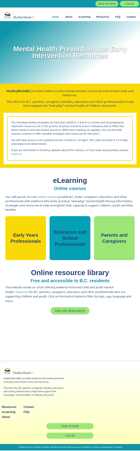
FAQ (117, 16)
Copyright (118, 448)
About (68, 16)
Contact (131, 16)
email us (16, 154)
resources (21, 293)
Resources (102, 16)
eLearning (84, 16)
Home (55, 16)
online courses (47, 197)
